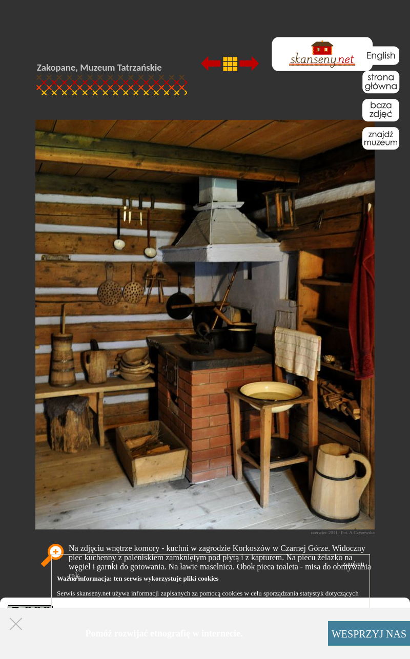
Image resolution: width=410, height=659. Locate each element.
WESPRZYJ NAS (369, 634)
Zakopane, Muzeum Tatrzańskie (99, 67)
